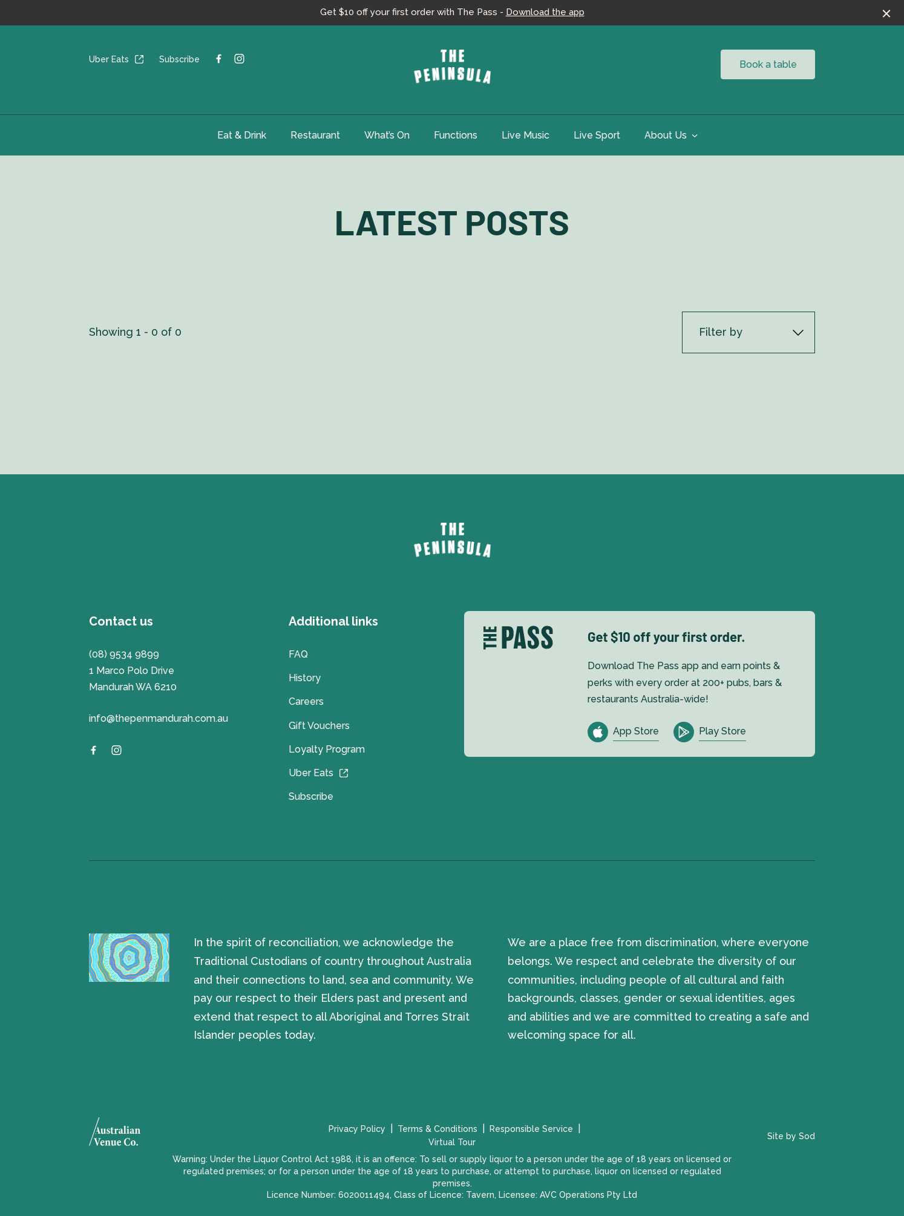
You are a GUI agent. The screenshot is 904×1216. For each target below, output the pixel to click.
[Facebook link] (218, 59)
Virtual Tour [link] (452, 1142)
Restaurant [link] (315, 135)
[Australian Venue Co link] (114, 1135)
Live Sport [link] (597, 135)
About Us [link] (665, 135)
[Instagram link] (239, 59)
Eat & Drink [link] (241, 135)
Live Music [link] (525, 135)
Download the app (545, 12)
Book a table (768, 64)
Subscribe (179, 59)
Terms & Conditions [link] (437, 1129)
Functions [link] (455, 135)
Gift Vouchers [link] (319, 725)
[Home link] (452, 67)
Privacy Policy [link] (357, 1129)
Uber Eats (117, 59)
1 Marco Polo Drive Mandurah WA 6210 (133, 679)
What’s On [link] (387, 135)
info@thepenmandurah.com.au (158, 718)
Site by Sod (791, 1136)
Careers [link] (306, 701)
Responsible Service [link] (531, 1129)
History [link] (305, 678)
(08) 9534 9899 (124, 654)
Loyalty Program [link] (327, 749)
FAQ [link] (298, 654)
